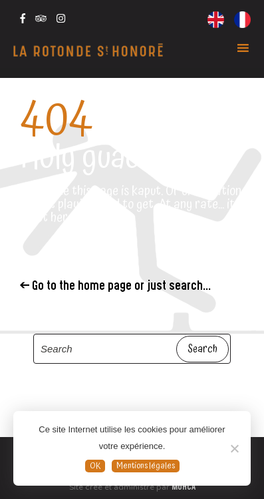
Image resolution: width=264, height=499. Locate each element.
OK (95, 466)
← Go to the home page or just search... (115, 287)
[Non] (234, 448)
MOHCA (184, 487)
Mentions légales (145, 466)
